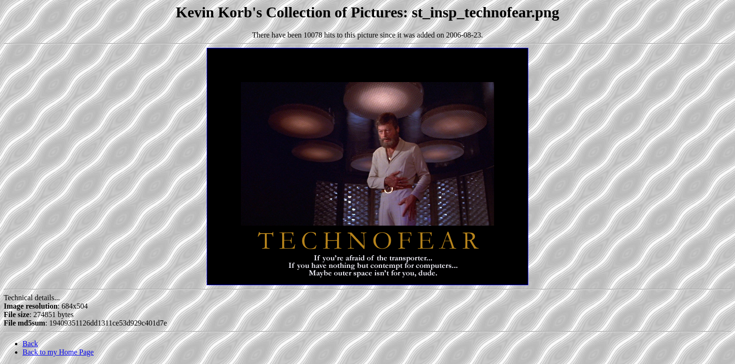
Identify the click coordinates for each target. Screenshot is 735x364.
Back (30, 344)
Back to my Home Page (58, 352)
